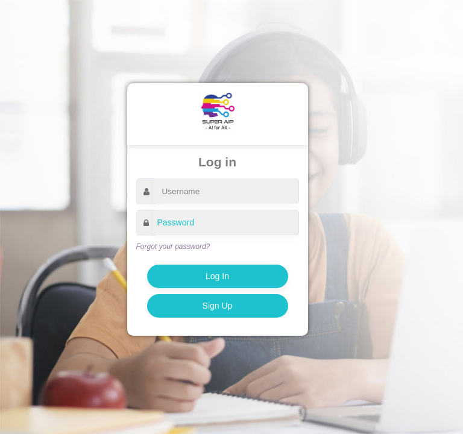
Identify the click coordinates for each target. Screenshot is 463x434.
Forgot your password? (173, 246)
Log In (217, 276)
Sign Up (218, 305)
